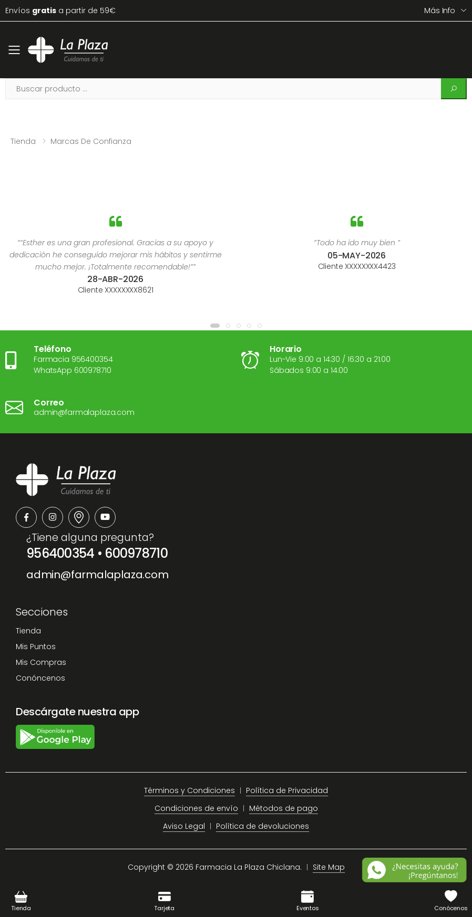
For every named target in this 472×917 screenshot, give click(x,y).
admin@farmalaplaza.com (97, 574)
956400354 (60, 553)
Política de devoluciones (262, 826)
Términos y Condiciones (189, 790)
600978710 (136, 553)
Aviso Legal (184, 826)
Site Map (329, 867)
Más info (439, 10)
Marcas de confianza (90, 141)
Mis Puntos (36, 646)
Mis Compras (41, 662)
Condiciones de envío (196, 808)
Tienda (23, 141)
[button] (215, 325)
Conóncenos (40, 678)
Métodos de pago (283, 808)
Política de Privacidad (287, 790)
